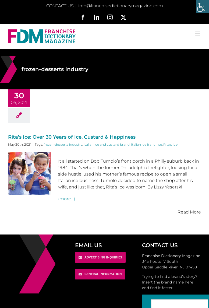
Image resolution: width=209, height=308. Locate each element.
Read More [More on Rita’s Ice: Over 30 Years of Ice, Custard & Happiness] (189, 212)
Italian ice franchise (146, 144)
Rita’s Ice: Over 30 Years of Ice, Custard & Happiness (72, 137)
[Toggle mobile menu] (198, 33)
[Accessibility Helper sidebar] (202, 6)
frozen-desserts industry (63, 144)
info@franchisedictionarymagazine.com (120, 5)
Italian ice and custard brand (107, 144)
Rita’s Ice (170, 144)
